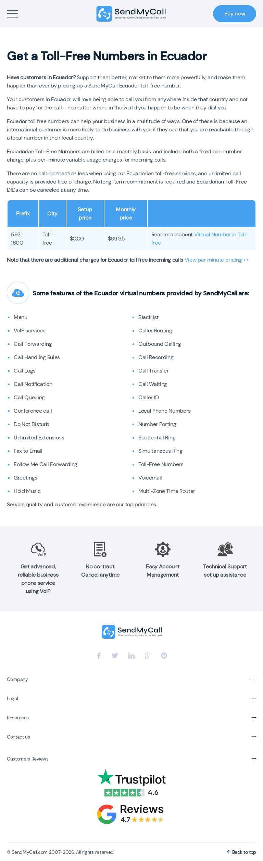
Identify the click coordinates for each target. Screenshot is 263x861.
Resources (18, 718)
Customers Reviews (28, 759)
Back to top (241, 852)
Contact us (18, 737)
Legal (12, 698)
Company (17, 679)
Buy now (234, 13)
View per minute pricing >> (217, 259)
